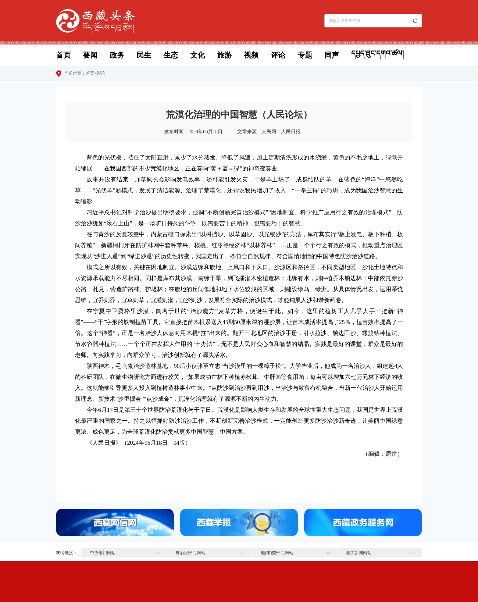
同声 (331, 55)
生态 (170, 55)
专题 (305, 55)
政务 (117, 55)
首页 (63, 55)
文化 (197, 55)
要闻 (90, 55)
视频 (251, 55)
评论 (278, 55)
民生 (144, 55)
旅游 (224, 55)
